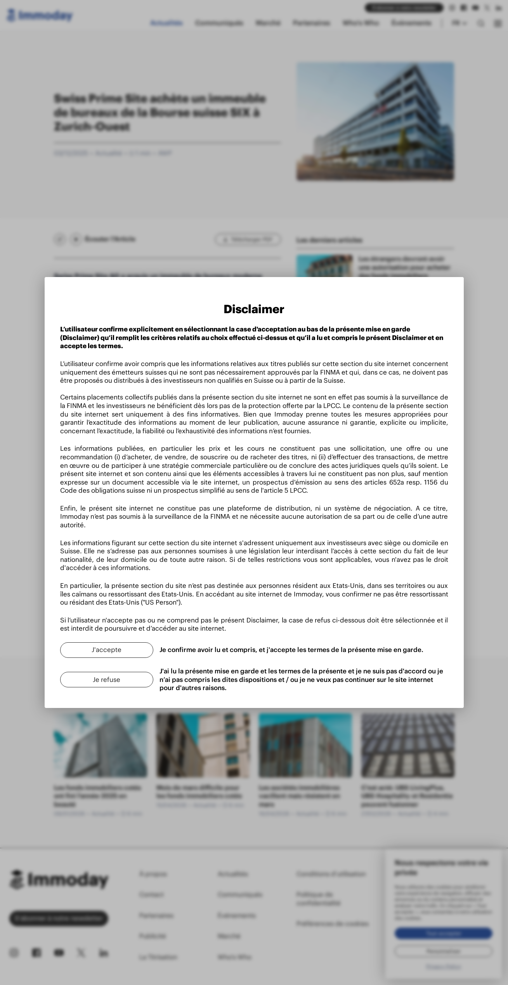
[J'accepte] (106, 650)
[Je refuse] (106, 679)
